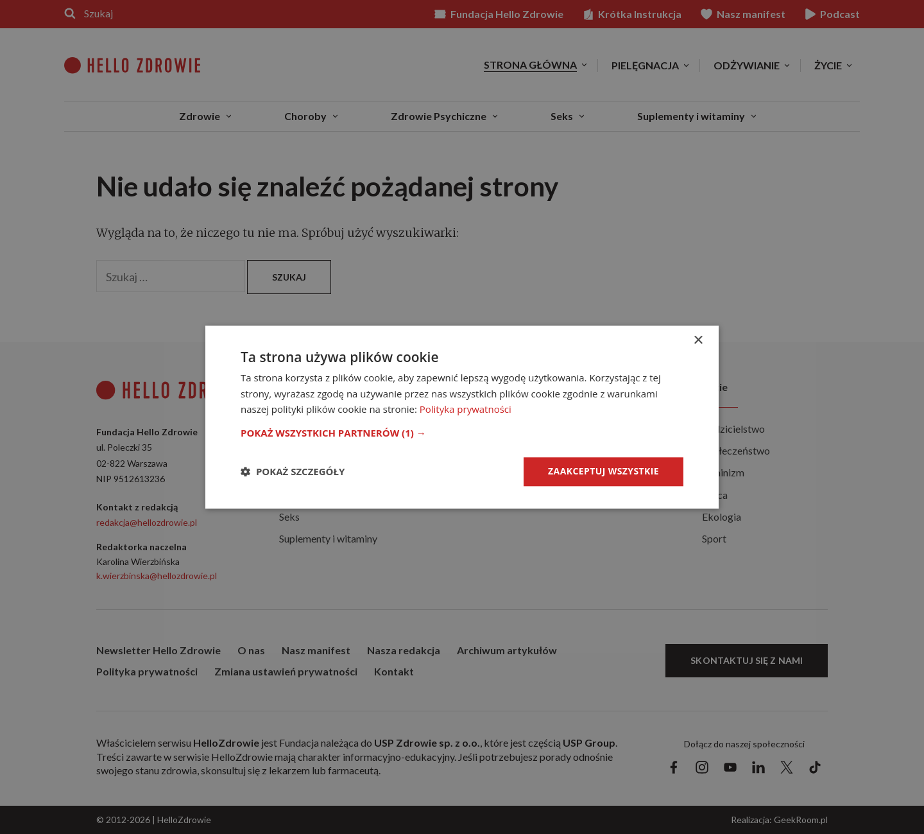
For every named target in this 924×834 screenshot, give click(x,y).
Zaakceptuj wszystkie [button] (603, 471)
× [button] (698, 340)
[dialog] (462, 417)
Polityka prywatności (465, 409)
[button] (462, 433)
